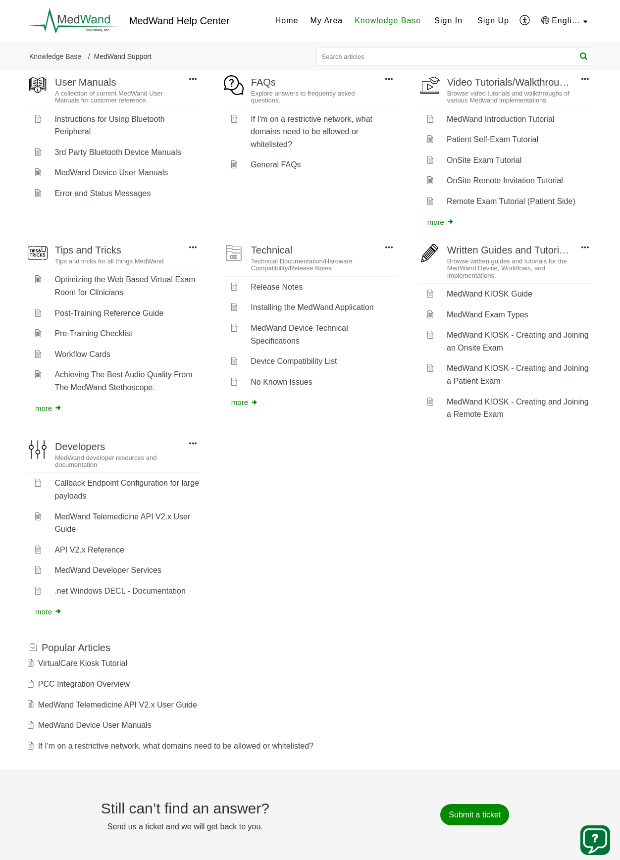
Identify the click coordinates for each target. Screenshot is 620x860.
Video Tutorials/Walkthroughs (511, 82)
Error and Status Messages (102, 193)
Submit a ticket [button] (475, 814)
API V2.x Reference (89, 550)
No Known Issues (281, 382)
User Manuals (85, 82)
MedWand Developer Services (107, 570)
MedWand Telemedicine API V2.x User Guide (117, 705)
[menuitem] (287, 20)
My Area (326, 20)
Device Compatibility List (294, 361)
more (440, 222)
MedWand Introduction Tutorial (500, 119)
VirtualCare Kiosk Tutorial (82, 663)
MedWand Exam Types (487, 314)
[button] (525, 20)
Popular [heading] (76, 647)
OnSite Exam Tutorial (484, 160)
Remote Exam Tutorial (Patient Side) (511, 201)
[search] (454, 56)
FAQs (263, 82)
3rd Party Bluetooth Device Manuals (117, 152)
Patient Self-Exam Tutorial (492, 139)
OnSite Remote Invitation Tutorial (505, 180)
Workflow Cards (82, 354)
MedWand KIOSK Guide (489, 294)
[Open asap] (595, 840)
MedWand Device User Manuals (111, 172)
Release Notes (277, 287)
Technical (271, 250)
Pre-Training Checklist (93, 333)
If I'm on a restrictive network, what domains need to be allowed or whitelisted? (311, 132)
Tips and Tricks (88, 250)
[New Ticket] (474, 814)
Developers (80, 446)
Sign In (448, 20)
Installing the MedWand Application (312, 307)
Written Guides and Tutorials (509, 250)
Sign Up (493, 20)
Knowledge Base (388, 20)
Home (287, 20)
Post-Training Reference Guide (108, 313)
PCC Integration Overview (84, 684)
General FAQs (276, 164)
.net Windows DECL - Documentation (119, 591)
